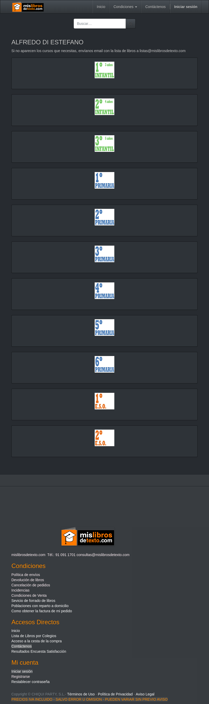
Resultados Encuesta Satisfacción (38, 651)
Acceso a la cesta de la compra (36, 641)
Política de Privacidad (115, 694)
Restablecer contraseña (30, 682)
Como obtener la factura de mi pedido (41, 611)
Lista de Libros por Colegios (33, 636)
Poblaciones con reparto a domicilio (40, 606)
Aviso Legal (145, 694)
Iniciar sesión (22, 671)
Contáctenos (21, 646)
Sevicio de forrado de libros (33, 601)
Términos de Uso (81, 694)
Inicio (15, 631)
